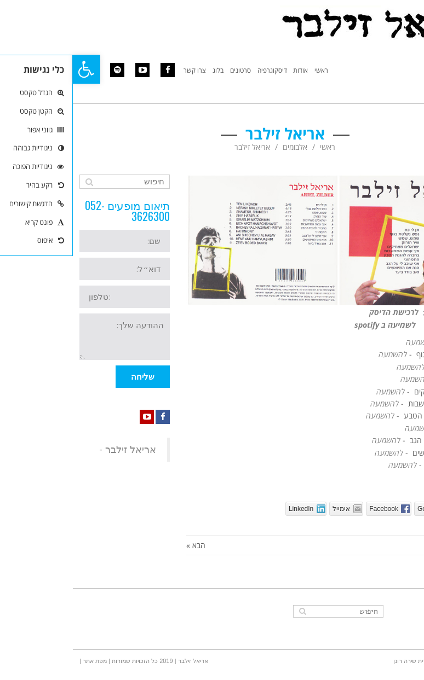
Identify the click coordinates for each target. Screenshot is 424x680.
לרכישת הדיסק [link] (321, 312)
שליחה (70, 376)
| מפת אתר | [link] (22, 661)
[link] (13, 69)
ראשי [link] (254, 147)
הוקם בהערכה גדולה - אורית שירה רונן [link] (368, 661)
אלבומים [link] (222, 147)
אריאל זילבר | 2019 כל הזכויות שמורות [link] (86, 661)
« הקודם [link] (404, 545)
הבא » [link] (123, 545)
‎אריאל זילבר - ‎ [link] (53, 449)
